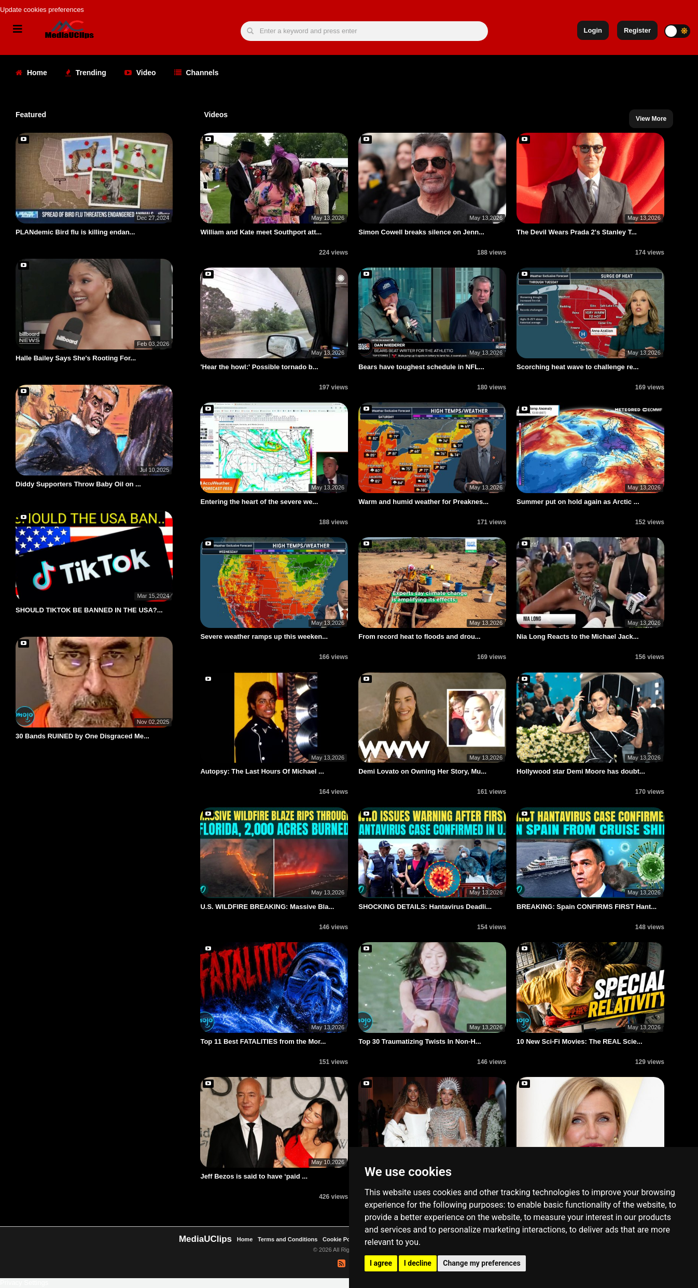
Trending (85, 72)
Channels (196, 72)
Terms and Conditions (287, 1239)
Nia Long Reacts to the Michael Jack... (577, 636)
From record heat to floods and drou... (419, 636)
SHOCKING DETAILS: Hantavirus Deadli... (425, 907)
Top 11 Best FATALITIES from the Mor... (263, 1041)
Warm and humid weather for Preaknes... (423, 502)
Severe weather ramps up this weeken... (264, 636)
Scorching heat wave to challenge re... (577, 367)
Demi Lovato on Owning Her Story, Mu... (422, 771)
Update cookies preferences (42, 9)
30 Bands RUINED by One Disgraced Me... (82, 736)
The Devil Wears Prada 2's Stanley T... (576, 232)
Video (140, 72)
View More (651, 118)
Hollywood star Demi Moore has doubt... (580, 771)
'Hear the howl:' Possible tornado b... (259, 367)
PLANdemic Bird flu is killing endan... (75, 232)
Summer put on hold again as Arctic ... (577, 502)
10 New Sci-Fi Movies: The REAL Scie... (579, 1041)
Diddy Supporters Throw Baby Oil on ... (78, 484)
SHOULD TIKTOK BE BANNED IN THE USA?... (89, 610)
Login (593, 30)
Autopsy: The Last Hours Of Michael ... (262, 771)
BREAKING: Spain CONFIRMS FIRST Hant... (586, 907)
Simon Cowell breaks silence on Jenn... (421, 232)
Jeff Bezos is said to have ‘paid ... (254, 1176)
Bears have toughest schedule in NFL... (421, 367)
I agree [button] (381, 1263)
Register (637, 30)
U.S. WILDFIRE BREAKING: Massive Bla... (267, 907)
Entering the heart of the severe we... (259, 502)
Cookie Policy (342, 1239)
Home (31, 72)
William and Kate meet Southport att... (261, 232)
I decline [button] (417, 1263)
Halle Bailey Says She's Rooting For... (76, 358)
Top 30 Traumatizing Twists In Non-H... (419, 1041)
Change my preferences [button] (481, 1263)
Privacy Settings (24, 1282)
